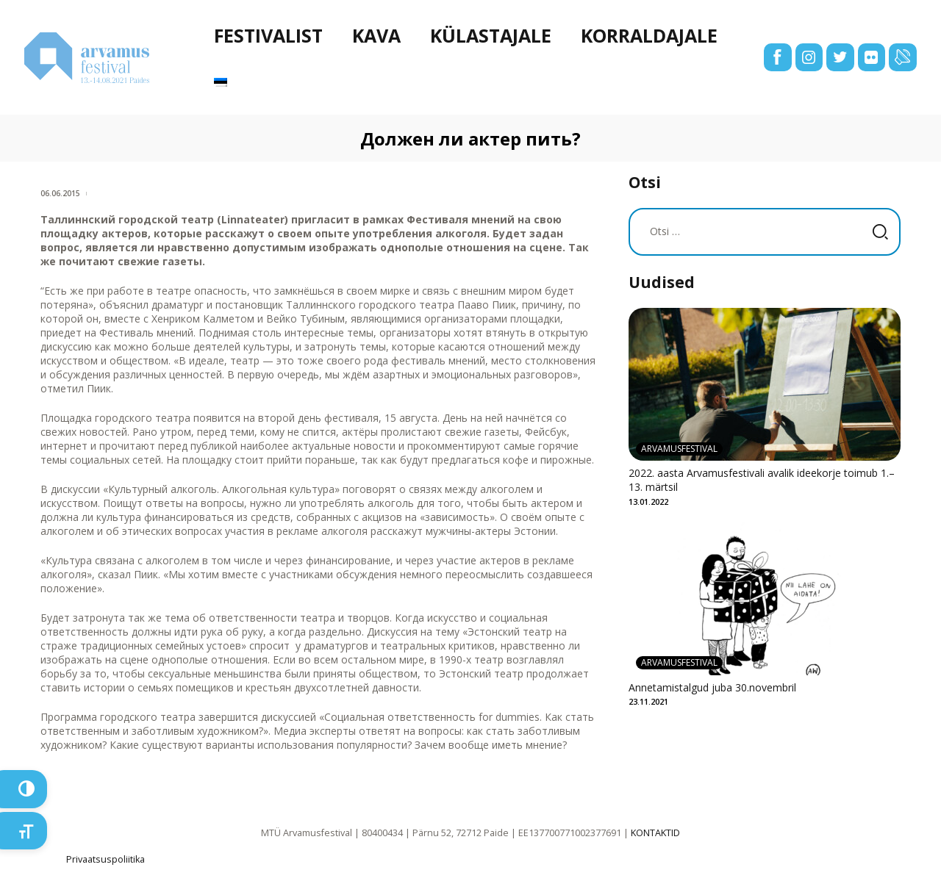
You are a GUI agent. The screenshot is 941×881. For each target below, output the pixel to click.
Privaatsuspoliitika (105, 859)
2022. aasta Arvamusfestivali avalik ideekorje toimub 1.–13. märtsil (762, 480)
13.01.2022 (648, 501)
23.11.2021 (648, 701)
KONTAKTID (655, 833)
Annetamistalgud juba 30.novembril (712, 687)
